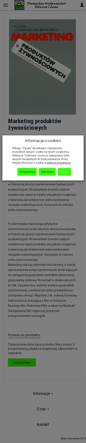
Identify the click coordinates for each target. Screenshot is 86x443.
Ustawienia (27, 172)
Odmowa (47, 172)
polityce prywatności (59, 162)
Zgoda (64, 172)
